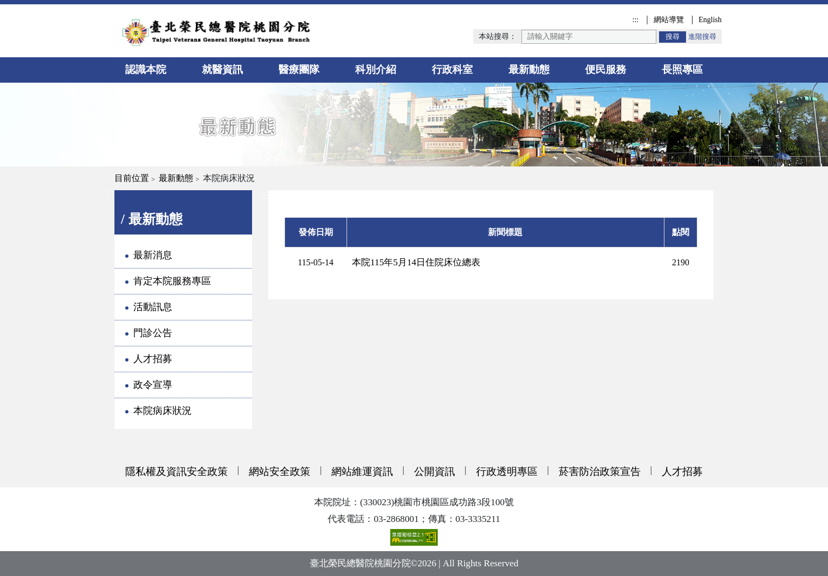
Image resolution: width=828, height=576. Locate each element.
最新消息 (152, 255)
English (710, 19)
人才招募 (152, 358)
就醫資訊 (222, 69)
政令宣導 (152, 384)
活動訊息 (152, 307)
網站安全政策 (279, 471)
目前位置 (131, 178)
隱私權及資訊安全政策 (176, 471)
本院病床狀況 (162, 410)
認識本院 (145, 69)
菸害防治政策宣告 (600, 471)
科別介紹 (375, 69)
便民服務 (605, 69)
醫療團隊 (299, 69)
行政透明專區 (507, 471)
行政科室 (452, 69)
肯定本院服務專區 (172, 281)
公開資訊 (434, 471)
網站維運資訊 (362, 471)
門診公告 (152, 332)
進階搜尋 (702, 37)
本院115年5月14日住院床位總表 (416, 262)
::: (635, 19)
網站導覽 (669, 19)
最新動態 (528, 69)
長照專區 (682, 69)
